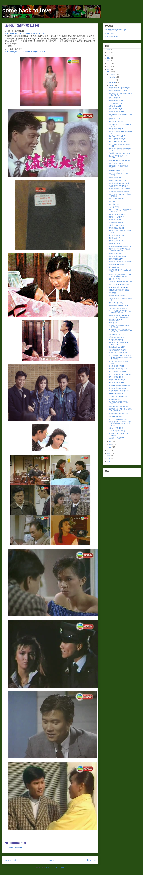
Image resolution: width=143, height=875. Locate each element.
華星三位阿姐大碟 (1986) (116, 228)
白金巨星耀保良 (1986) (116, 103)
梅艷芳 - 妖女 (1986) (115, 106)
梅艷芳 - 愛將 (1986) (115, 98)
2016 (109, 66)
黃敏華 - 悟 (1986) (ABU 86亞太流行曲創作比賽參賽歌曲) (120, 249)
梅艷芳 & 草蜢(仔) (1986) (116, 109)
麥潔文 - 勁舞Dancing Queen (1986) (120, 88)
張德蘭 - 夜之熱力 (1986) (116, 111)
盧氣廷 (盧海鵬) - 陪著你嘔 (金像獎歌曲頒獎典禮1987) (120, 410)
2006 (109, 461)
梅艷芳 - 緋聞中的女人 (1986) (118, 90)
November (112, 77)
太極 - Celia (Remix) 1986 (117, 198)
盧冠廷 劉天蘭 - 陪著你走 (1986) (119, 413)
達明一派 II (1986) (114, 279)
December (112, 74)
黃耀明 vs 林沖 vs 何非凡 (116, 264)
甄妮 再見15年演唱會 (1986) (117, 136)
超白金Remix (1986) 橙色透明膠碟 (119, 160)
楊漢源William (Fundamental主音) (119, 284)
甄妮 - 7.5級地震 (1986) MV (117, 141)
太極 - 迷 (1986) (114, 207)
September (112, 82)
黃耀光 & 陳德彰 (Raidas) (117, 295)
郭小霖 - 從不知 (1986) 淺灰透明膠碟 (120, 261)
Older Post (91, 860)
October (111, 80)
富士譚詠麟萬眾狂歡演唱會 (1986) (119, 391)
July (110, 441)
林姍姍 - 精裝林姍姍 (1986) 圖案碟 (119, 385)
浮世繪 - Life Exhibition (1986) (118, 352)
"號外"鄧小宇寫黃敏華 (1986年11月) (120, 246)
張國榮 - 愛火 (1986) (115, 177)
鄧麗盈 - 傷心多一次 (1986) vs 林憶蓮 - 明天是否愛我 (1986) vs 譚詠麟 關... (120, 423)
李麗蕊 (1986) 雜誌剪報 (116, 121)
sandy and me (109, 33)
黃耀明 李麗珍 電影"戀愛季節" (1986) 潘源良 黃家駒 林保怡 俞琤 (120, 275)
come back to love (26, 10)
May (110, 447)
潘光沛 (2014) (113, 323)
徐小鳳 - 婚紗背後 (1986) (116, 366)
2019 (109, 58)
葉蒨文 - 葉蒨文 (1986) (116, 377)
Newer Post (10, 860)
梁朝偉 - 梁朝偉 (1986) (116, 253)
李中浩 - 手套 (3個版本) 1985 (118, 419)
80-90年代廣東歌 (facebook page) (115, 30)
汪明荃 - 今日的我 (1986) (116, 217)
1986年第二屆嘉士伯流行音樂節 (119, 290)
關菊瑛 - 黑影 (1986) (115, 219)
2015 (109, 69)
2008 (109, 456)
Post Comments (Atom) (55, 867)
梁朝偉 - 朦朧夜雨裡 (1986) (117, 256)
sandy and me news (111, 36)
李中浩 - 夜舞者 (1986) (116, 416)
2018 (109, 61)
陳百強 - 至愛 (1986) (115, 238)
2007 (109, 459)
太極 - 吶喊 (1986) (114, 201)
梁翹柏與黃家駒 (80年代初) (117, 350)
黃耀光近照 (112, 293)
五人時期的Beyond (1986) (117, 347)
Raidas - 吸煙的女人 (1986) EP (118, 308)
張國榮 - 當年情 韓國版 (116, 163)
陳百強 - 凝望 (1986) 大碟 (117, 241)
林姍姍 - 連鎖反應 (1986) (116, 382)
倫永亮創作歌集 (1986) (116, 320)
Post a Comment (15, 848)
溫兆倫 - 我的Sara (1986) (116, 129)
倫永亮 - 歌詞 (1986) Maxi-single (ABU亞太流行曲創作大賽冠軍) (119, 316)
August (111, 85)
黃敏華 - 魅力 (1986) (115, 243)
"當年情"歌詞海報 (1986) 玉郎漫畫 (119, 188)
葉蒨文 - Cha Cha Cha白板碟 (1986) (120, 374)
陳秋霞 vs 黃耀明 (114, 267)
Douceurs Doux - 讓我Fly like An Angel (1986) (119, 343)
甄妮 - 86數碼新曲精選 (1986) (118, 139)
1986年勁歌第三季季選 (116, 222)
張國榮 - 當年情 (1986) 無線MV (118, 186)
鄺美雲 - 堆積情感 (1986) (116, 334)
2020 (109, 55)
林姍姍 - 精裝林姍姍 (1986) (117, 388)
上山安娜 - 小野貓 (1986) (116, 438)
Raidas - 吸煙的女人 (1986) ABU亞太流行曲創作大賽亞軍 (120, 311)
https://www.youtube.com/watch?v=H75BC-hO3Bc (25, 33)
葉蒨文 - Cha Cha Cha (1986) (118, 380)
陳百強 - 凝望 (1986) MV (116, 235)
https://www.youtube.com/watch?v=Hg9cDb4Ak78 (25, 51)
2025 (109, 52)
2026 (109, 50)
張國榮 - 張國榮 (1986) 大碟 (117, 180)
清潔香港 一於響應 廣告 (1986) (118, 369)
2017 (109, 63)
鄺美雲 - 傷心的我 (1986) (116, 337)
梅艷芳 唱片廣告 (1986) (116, 100)
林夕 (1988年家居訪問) (116, 303)
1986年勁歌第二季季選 (116, 340)
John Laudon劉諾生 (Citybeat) (118, 287)
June (110, 444)
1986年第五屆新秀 (114, 399)
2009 (109, 453)
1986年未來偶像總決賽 (116, 393)
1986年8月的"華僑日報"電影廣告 (119, 191)
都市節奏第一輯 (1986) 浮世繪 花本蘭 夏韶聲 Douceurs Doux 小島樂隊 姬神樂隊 (120, 357)
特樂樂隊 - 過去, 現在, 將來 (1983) (119, 153)
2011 (109, 450)
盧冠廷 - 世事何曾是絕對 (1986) (119, 406)
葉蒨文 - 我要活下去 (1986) (117, 371)
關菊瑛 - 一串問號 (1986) (116, 225)
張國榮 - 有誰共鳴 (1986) (116, 170)
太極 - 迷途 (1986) (114, 204)
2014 (109, 72)
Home (51, 860)
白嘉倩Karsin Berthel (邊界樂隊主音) (120, 281)
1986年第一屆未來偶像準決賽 (118, 396)
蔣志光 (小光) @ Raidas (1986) (118, 305)
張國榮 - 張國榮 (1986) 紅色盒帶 (119, 183)
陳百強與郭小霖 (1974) (116, 259)
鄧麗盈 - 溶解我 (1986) (116, 428)
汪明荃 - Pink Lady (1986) (117, 214)
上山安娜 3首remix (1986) (117, 431)
